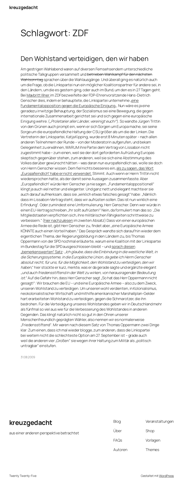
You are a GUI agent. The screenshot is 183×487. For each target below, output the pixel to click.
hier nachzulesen (58, 220)
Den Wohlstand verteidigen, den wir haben (85, 58)
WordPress (166, 476)
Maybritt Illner (38, 95)
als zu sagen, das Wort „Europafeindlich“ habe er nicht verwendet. (87, 171)
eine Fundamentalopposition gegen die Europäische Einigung (80, 103)
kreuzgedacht (23, 7)
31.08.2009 (28, 357)
